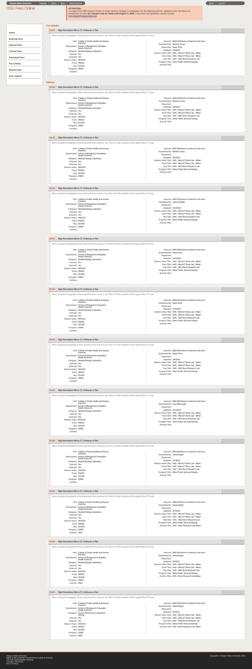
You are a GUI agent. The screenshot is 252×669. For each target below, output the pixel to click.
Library (54, 3)
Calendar (43, 3)
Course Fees (15, 51)
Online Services (75, 3)
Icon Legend (15, 76)
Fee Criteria (15, 63)
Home (211, 3)
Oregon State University (20, 3)
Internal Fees (15, 45)
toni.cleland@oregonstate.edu (83, 16)
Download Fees (16, 57)
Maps (63, 3)
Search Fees (15, 70)
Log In (221, 3)
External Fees (16, 39)
